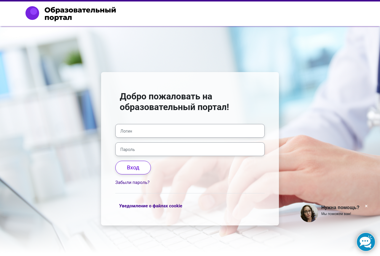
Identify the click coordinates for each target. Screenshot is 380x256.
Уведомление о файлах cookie (150, 206)
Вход (133, 167)
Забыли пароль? (132, 182)
